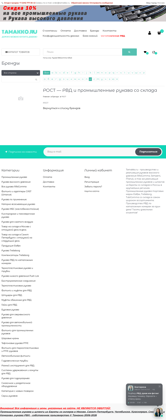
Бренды (94, 30)
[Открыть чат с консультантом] (158, 412)
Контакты (109, 30)
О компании (50, 30)
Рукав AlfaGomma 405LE (62, 58)
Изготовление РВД (113, 35)
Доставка (80, 30)
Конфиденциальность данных (61, 35)
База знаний (90, 35)
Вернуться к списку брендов (61, 108)
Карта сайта (91, 191)
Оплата (66, 30)
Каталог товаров (18, 52)
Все (46, 72)
